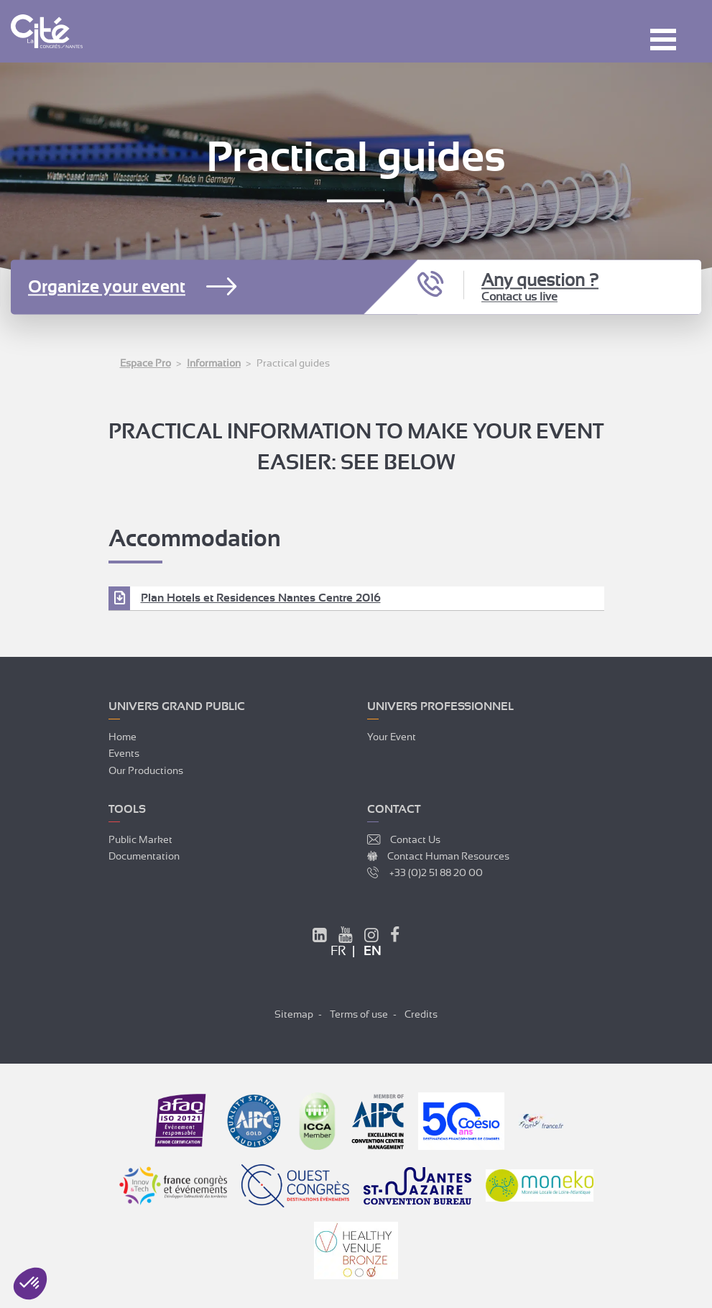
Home (122, 736)
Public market (140, 839)
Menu (663, 39)
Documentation (144, 856)
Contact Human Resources (448, 856)
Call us (431, 285)
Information (214, 363)
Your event (391, 736)
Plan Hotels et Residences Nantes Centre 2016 (261, 597)
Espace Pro (145, 363)
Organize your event (106, 287)
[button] (30, 1283)
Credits (421, 1014)
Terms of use (359, 1014)
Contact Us (415, 839)
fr (338, 951)
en (373, 951)
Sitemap (293, 1014)
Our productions (145, 770)
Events (123, 753)
